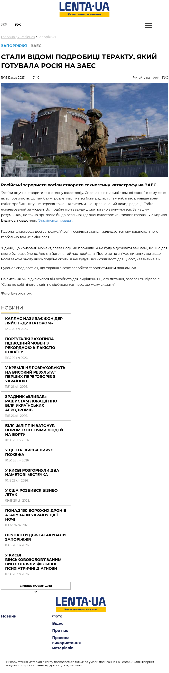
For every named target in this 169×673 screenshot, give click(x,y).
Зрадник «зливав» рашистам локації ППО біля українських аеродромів (31, 403)
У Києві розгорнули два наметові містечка (32, 472)
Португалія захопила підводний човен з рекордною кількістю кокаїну (30, 346)
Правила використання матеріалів (66, 643)
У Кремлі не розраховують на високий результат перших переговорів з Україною (35, 374)
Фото (57, 616)
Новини (9, 616)
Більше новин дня (36, 586)
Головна (8, 37)
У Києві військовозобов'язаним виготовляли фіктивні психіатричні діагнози (33, 562)
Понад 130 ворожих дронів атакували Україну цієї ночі (35, 515)
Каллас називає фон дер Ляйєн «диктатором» (34, 320)
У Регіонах (26, 37)
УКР (156, 77)
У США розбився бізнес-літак (31, 492)
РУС (165, 77)
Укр (4, 24)
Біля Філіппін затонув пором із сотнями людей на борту (34, 430)
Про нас (60, 630)
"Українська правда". (55, 220)
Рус (18, 24)
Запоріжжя (46, 37)
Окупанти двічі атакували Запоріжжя (35, 537)
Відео (57, 623)
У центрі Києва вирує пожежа (29, 452)
